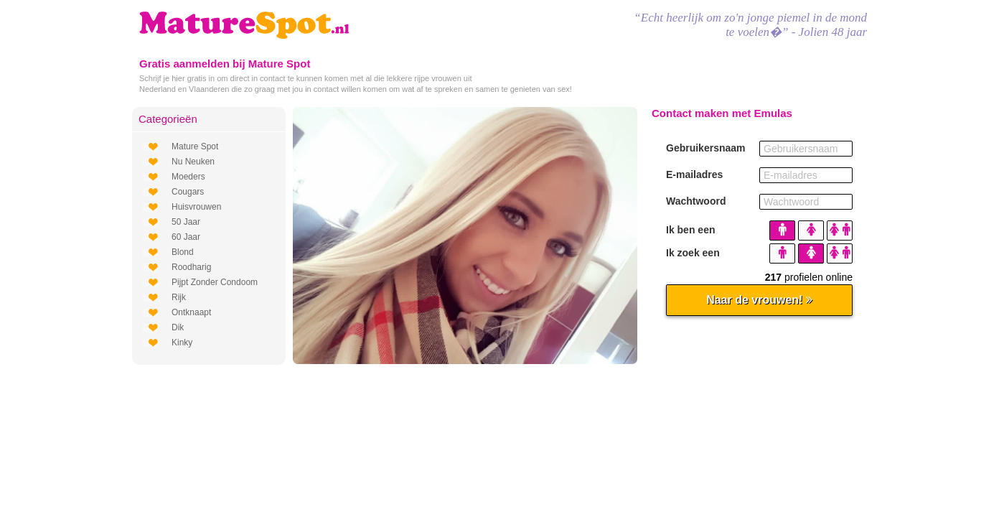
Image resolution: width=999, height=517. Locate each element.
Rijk (179, 297)
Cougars (188, 192)
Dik (178, 327)
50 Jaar (186, 222)
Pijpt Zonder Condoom (215, 282)
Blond (183, 252)
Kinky (182, 342)
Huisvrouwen (196, 207)
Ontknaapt (191, 312)
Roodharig (191, 267)
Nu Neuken (193, 162)
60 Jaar (186, 237)
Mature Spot (195, 146)
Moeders (188, 177)
